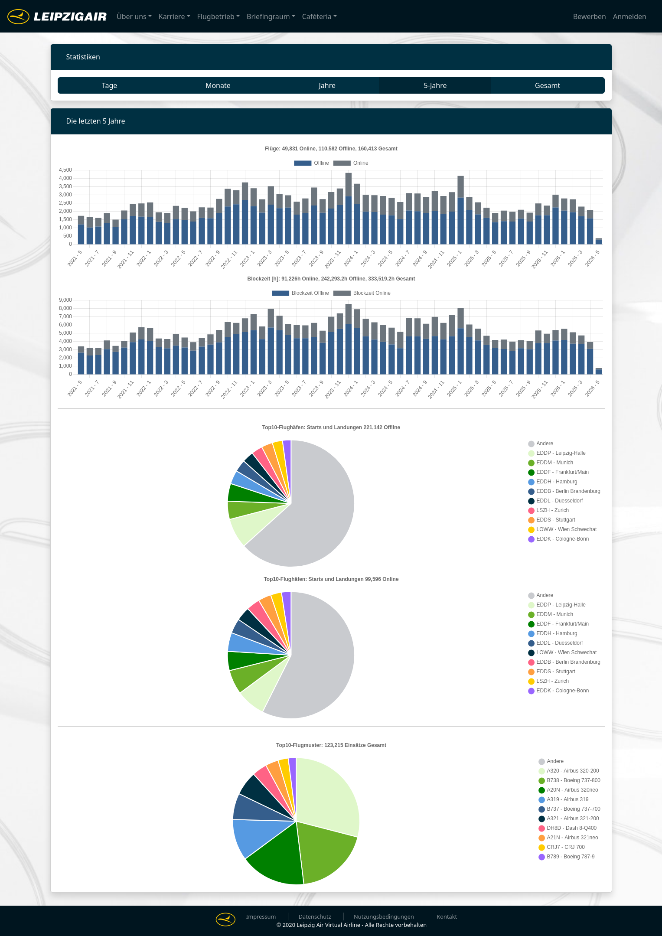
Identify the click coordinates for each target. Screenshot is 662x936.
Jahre (327, 85)
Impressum (261, 916)
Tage (109, 85)
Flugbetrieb (216, 16)
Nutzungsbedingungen (384, 916)
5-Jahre (435, 85)
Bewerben (589, 16)
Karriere (172, 16)
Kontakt (447, 916)
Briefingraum (268, 16)
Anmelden (629, 16)
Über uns (132, 16)
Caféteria (317, 16)
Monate (218, 85)
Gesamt (547, 85)
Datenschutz (315, 916)
